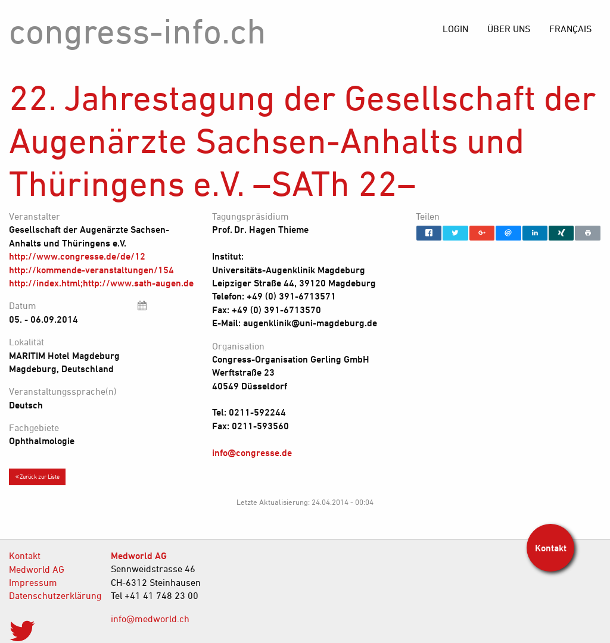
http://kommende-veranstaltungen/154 (91, 269)
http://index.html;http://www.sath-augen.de (101, 282)
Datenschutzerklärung (51, 595)
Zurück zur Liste (37, 476)
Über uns (508, 28)
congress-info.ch (137, 31)
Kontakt (25, 555)
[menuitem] (570, 29)
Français (570, 28)
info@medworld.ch (150, 618)
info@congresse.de (252, 452)
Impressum (33, 582)
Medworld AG (36, 569)
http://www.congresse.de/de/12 (77, 256)
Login (455, 28)
